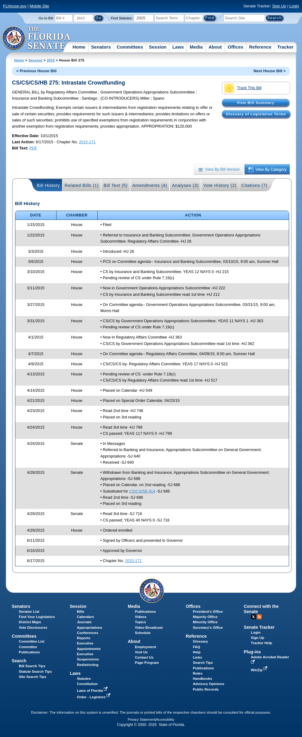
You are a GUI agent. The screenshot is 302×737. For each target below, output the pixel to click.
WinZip (260, 670)
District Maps (30, 622)
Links (197, 657)
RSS (259, 616)
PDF (33, 148)
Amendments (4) (149, 185)
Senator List (29, 611)
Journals (84, 622)
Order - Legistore (94, 697)
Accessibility (165, 719)
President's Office (208, 611)
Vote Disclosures (33, 627)
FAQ (196, 647)
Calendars (85, 617)
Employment (145, 647)
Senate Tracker (259, 627)
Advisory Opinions (208, 684)
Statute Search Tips (35, 671)
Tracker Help (261, 643)
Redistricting (87, 665)
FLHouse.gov (14, 6)
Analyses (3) (185, 185)
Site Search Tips (32, 677)
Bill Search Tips (32, 666)
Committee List (31, 641)
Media (196, 47)
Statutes (84, 678)
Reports (83, 638)
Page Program (147, 662)
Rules (197, 673)
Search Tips (203, 662)
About (215, 47)
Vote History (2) (220, 185)
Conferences (87, 633)
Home (79, 47)
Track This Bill (242, 88)
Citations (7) (254, 185)
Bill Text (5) (115, 185)
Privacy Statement (141, 719)
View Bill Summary (255, 103)
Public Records (206, 689)
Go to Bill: (46, 18)
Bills (80, 611)
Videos (141, 617)
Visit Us (141, 652)
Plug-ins (252, 651)
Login (294, 6)
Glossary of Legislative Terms (256, 114)
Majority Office (205, 617)
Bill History (48, 185)
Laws (178, 47)
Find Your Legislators (37, 617)
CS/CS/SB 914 (142, 491)
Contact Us (144, 657)
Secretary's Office (208, 627)
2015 (51, 60)
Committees (130, 47)
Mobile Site (39, 6)
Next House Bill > (269, 71)
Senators (101, 47)
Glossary (200, 641)
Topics (140, 622)
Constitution (87, 684)
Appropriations (89, 627)
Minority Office (205, 622)
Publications (145, 611)
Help (197, 652)
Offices (235, 47)
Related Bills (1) (82, 185)
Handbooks (202, 678)
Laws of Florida (93, 690)
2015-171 (87, 142)
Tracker (285, 47)
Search (19, 660)
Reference (260, 47)
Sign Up (279, 6)
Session (158, 47)
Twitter (253, 616)
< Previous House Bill (36, 71)
